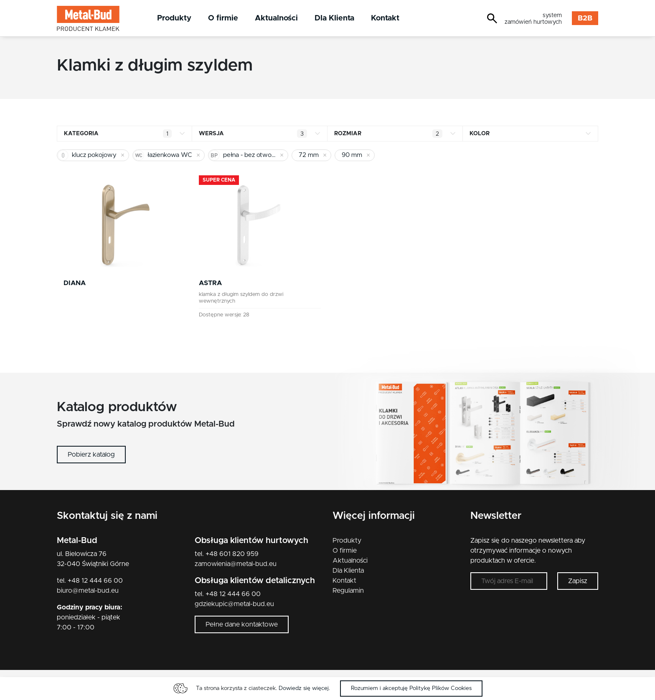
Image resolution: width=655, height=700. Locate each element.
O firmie (223, 18)
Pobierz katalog (91, 454)
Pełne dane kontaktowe (242, 624)
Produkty (174, 18)
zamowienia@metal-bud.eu (236, 564)
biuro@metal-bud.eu (88, 590)
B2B (585, 18)
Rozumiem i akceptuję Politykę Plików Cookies (411, 688)
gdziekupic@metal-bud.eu (234, 604)
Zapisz (577, 581)
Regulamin (348, 590)
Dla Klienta (334, 18)
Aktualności (276, 18)
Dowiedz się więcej (304, 688)
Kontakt (385, 18)
